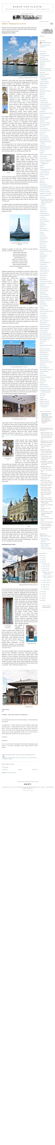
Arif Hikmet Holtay (44, 215)
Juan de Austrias (43, 294)
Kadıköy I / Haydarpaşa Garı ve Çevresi (14, 24)
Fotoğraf (42, 260)
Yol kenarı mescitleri (44, 191)
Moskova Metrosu (44, 172)
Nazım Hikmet (43, 332)
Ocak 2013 (45, 589)
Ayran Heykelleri (43, 106)
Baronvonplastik (46, 42)
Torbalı (41, 382)
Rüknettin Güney (43, 360)
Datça (41, 152)
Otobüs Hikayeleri (44, 339)
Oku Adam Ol (43, 59)
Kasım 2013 (45, 566)
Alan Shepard (43, 207)
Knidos (41, 307)
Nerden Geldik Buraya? (45, 334)
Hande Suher (42, 275)
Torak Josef (42, 380)
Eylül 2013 (45, 570)
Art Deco (42, 217)
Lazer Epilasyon (43, 317)
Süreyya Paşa (43, 184)
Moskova (42, 126)
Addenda (42, 197)
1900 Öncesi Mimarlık (45, 70)
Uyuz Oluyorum (43, 55)
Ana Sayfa (20, 769)
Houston (41, 111)
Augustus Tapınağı (44, 221)
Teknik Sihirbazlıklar (44, 117)
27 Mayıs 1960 (43, 135)
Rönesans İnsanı (43, 358)
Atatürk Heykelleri (44, 139)
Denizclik (42, 243)
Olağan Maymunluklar (45, 68)
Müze (41, 96)
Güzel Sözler (42, 156)
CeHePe (41, 234)
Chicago (41, 150)
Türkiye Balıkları (43, 386)
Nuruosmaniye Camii (44, 336)
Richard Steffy (43, 352)
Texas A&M (42, 375)
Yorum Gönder (5, 767)
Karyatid (42, 302)
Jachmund (42, 292)
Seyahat (41, 57)
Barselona (42, 145)
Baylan (41, 226)
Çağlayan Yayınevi (44, 401)
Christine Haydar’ (26, 101)
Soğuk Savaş (42, 85)
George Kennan (43, 266)
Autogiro (42, 222)
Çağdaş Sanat (43, 399)
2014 (42, 559)
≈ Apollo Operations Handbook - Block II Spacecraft (45, 540)
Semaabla (42, 363)
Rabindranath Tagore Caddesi (46, 345)
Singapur (42, 182)
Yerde (41, 397)
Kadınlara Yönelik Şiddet (45, 298)
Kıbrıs (41, 167)
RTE (41, 343)
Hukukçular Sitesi (44, 286)
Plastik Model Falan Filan (45, 113)
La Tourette (42, 315)
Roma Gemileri (43, 356)
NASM (41, 176)
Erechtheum (42, 256)
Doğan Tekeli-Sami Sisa (45, 251)
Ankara (41, 72)
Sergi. (41, 180)
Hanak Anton (42, 273)
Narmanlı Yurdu (43, 330)
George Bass (42, 264)
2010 (42, 596)
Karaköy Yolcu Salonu (44, 300)
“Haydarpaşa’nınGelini (14, 97)
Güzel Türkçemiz (43, 271)
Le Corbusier (42, 319)
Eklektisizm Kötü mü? (21, 757)
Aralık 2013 (45, 564)
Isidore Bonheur (43, 290)
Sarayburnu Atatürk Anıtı (45, 362)
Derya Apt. (42, 245)
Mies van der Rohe (44, 124)
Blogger (44, 605)
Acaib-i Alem (43, 87)
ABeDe (41, 64)
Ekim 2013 (45, 568)
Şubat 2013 (45, 586)
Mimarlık (42, 53)
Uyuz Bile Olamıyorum (45, 187)
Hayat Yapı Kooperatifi (45, 281)
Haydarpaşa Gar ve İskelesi (46, 283)
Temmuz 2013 (46, 582)
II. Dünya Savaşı (43, 81)
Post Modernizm (43, 178)
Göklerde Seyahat (43, 270)
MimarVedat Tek (14, 640)
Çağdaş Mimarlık (43, 74)
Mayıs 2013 (45, 584)
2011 (42, 593)
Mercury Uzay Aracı (44, 324)
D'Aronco (42, 239)
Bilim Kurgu (42, 228)
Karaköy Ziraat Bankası (45, 160)
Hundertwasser (43, 288)
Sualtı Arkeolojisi (43, 367)
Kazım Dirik (42, 303)
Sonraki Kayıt (5, 769)
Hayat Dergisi (43, 279)
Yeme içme (42, 132)
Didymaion (42, 247)
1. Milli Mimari (11, 757)
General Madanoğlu (44, 262)
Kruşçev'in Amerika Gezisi (45, 311)
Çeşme (41, 134)
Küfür (41, 165)
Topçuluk (42, 379)
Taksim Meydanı (43, 371)
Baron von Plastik (27, 7)
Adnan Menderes (43, 137)
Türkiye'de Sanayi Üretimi (45, 388)
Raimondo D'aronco (44, 348)
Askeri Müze (42, 219)
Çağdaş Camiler (43, 119)
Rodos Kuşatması (43, 354)
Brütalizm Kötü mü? (44, 148)
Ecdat (41, 253)
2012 (42, 591)
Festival (41, 258)
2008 (42, 600)
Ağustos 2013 (46, 580)
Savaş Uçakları (43, 128)
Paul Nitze (42, 341)
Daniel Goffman (43, 241)
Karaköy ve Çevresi (44, 122)
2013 (42, 562)
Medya (41, 94)
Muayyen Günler (43, 174)
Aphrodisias (42, 211)
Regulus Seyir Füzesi (44, 350)
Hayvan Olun (43, 158)
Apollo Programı (43, 213)
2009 (42, 598)
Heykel (41, 63)
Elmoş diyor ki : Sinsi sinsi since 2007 (46, 414)
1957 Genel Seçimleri (44, 195)
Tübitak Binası (43, 384)
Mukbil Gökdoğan (44, 328)
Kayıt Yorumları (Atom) (11, 772)
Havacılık (42, 277)
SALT (41, 115)
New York (42, 98)
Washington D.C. (43, 189)
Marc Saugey (42, 322)
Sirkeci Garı (13, 87)
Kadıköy (10, 758)
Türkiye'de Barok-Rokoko (45, 186)
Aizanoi (41, 205)
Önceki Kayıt (35, 769)
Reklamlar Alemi (43, 83)
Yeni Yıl (41, 395)
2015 (42, 557)
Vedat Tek (42, 393)
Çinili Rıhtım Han (44, 403)
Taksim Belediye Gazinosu (45, 369)
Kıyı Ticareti (42, 313)
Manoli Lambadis (43, 320)
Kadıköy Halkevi (43, 296)
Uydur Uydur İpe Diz (44, 130)
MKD (41, 66)
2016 (42, 555)
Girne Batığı (42, 268)
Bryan (41, 232)
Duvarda (42, 89)
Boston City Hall (43, 230)
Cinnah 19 (42, 236)
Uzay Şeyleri (42, 100)
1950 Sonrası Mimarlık (45, 104)
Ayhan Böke (42, 224)
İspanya (41, 120)
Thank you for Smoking (45, 377)
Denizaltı (42, 76)
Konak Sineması (43, 309)
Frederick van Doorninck (45, 154)
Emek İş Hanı (43, 255)
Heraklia (42, 285)
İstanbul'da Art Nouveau (45, 193)
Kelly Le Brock (43, 305)
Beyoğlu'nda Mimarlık (45, 147)
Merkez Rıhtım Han (44, 326)
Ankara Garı (42, 209)
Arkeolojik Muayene (44, 61)
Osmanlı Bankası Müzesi (45, 337)
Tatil (41, 373)
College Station (43, 238)
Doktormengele (43, 249)
